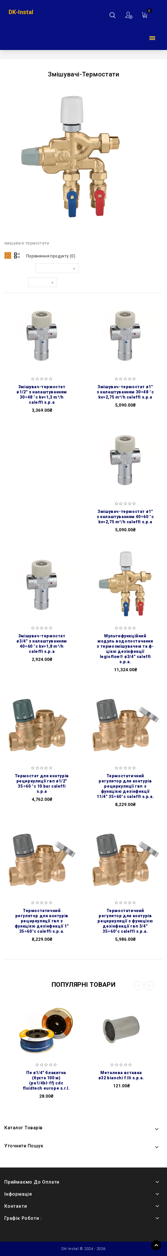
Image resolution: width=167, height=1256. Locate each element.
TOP (156, 1245)
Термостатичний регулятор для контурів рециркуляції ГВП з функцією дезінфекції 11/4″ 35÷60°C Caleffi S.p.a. (125, 786)
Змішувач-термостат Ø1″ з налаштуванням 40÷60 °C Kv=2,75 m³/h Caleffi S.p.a (125, 516)
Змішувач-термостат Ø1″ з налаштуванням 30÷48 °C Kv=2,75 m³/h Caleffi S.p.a (125, 391)
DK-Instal (21, 12)
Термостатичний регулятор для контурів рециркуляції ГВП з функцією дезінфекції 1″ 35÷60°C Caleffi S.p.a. (42, 921)
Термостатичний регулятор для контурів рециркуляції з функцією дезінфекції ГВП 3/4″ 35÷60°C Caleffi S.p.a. (125, 921)
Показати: (14, 283)
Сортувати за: (18, 269)
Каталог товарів (152, 38)
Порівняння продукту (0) (50, 256)
